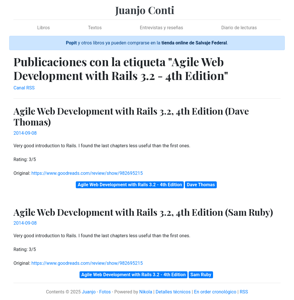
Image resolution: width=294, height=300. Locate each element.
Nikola (145, 292)
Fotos (105, 292)
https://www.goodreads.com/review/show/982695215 (87, 173)
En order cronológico (215, 292)
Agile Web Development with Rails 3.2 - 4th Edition (130, 184)
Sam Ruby (200, 274)
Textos (95, 27)
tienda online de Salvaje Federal (194, 43)
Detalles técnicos (173, 292)
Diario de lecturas (239, 27)
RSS (244, 292)
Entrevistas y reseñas (161, 27)
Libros (43, 27)
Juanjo (89, 292)
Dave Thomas (201, 184)
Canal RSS (23, 88)
